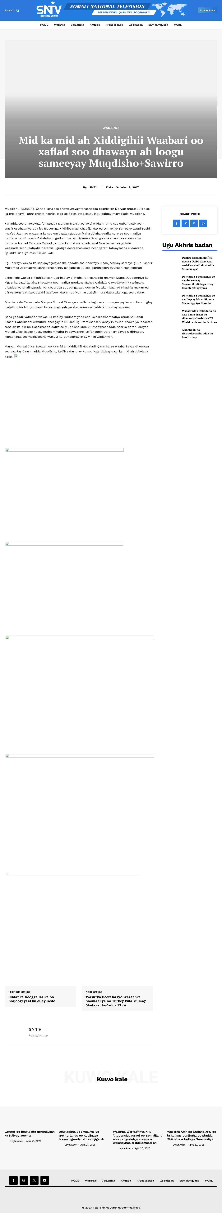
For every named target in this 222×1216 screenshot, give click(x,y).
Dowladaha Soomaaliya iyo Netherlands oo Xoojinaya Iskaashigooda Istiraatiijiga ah (81, 1135)
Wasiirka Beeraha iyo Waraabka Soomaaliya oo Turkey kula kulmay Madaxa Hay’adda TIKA (116, 1001)
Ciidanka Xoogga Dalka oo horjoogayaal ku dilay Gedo (31, 999)
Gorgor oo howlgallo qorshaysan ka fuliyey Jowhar (30, 1133)
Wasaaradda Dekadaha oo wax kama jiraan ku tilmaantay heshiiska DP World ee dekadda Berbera (199, 316)
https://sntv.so (38, 1035)
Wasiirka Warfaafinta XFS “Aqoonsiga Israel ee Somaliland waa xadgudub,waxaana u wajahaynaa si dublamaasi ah (137, 1137)
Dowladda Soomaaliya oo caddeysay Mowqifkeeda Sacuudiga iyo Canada (198, 299)
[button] (13, 10)
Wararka (111, 128)
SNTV (93, 187)
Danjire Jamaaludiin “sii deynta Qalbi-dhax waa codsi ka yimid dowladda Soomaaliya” (198, 263)
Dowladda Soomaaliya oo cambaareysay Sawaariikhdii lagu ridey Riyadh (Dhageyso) (198, 282)
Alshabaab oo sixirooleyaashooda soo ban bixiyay (197, 333)
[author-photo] (7, 1141)
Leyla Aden (16, 1141)
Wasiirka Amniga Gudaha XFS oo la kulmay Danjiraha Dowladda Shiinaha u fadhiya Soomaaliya (191, 1135)
